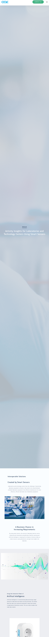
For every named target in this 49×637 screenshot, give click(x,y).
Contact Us (38, 1)
